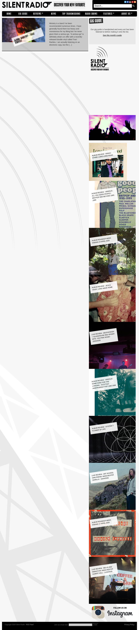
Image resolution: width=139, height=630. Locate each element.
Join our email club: (61, 625)
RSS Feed (29, 625)
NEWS (53, 13)
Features (107, 13)
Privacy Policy (129, 625)
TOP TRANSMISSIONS (71, 13)
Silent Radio (46, 5)
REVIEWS (37, 13)
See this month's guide (112, 35)
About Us (126, 13)
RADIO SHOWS (91, 13)
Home (9, 13)
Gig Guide (23, 13)
